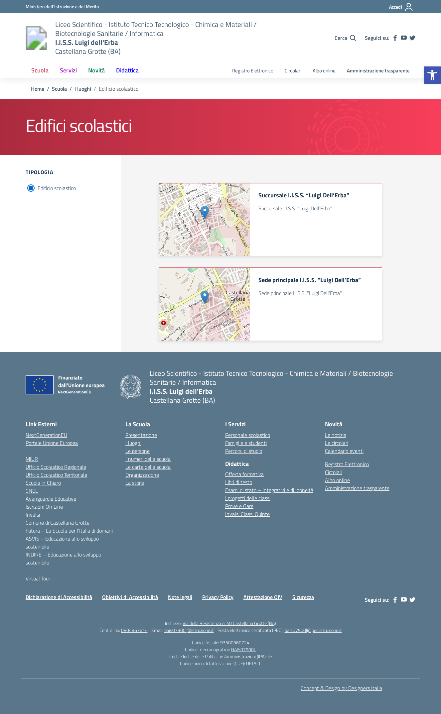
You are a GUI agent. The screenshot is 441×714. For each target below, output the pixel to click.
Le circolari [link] (336, 443)
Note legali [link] (180, 597)
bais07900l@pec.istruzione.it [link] (313, 630)
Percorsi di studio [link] (243, 451)
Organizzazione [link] (142, 475)
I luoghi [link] (133, 443)
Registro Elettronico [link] (252, 70)
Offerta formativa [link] (244, 474)
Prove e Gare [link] (239, 506)
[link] (432, 75)
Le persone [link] (137, 451)
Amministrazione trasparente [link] (378, 70)
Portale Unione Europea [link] (52, 443)
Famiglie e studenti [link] (246, 443)
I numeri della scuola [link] (148, 459)
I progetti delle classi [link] (247, 498)
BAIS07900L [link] (243, 649)
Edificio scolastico (57, 188)
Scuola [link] (40, 70)
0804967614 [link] (134, 630)
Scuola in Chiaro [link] (43, 483)
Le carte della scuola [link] (148, 467)
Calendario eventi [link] (344, 451)
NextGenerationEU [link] (46, 435)
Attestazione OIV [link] (262, 597)
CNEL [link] (32, 491)
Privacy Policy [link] (217, 597)
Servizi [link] (68, 70)
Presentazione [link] (141, 435)
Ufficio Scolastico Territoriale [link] (56, 475)
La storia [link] (134, 483)
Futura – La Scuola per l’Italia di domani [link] (69, 531)
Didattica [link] (127, 70)
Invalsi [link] (33, 515)
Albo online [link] (324, 70)
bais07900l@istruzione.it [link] (189, 630)
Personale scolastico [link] (247, 435)
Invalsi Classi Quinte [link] (247, 514)
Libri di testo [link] (238, 482)
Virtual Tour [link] (38, 578)
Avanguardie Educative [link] (51, 499)
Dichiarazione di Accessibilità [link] (59, 597)
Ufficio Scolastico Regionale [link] (56, 467)
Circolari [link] (293, 70)
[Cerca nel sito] (345, 38)
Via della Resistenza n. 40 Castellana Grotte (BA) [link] (229, 623)
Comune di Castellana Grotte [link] (57, 523)
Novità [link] (96, 70)
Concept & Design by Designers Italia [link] (341, 688)
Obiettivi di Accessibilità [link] (130, 597)
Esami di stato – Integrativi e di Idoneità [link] (269, 490)
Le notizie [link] (335, 435)
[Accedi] (401, 7)
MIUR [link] (32, 459)
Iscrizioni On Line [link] (44, 507)
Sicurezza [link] (303, 597)
